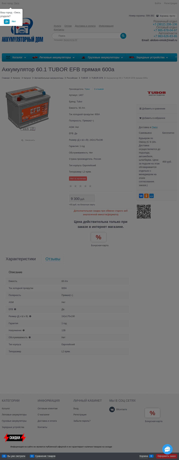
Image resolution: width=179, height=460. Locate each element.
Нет (14, 21)
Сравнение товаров (45, 456)
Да (6, 21)
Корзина (144, 456)
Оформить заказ (167, 456)
